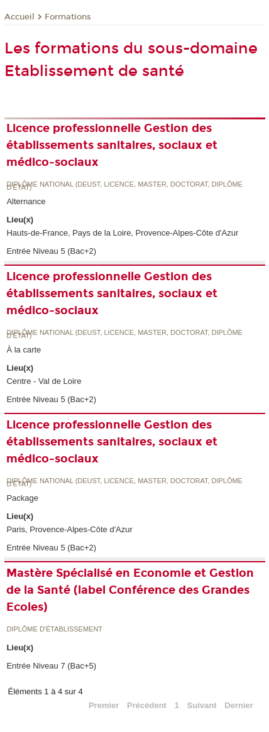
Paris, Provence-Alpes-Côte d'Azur (69, 529)
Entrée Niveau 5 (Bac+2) (51, 251)
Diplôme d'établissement (54, 629)
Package (22, 498)
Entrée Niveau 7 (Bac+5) (51, 665)
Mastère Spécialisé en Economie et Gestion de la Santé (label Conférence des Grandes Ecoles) (130, 590)
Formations (68, 17)
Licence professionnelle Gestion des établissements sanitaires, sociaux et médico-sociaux (111, 145)
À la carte (23, 349)
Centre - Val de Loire (43, 381)
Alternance (25, 201)
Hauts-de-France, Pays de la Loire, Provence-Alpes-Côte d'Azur (122, 233)
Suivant (202, 705)
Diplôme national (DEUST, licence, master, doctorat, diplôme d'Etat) (124, 186)
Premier (104, 705)
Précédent (147, 705)
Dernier (238, 705)
